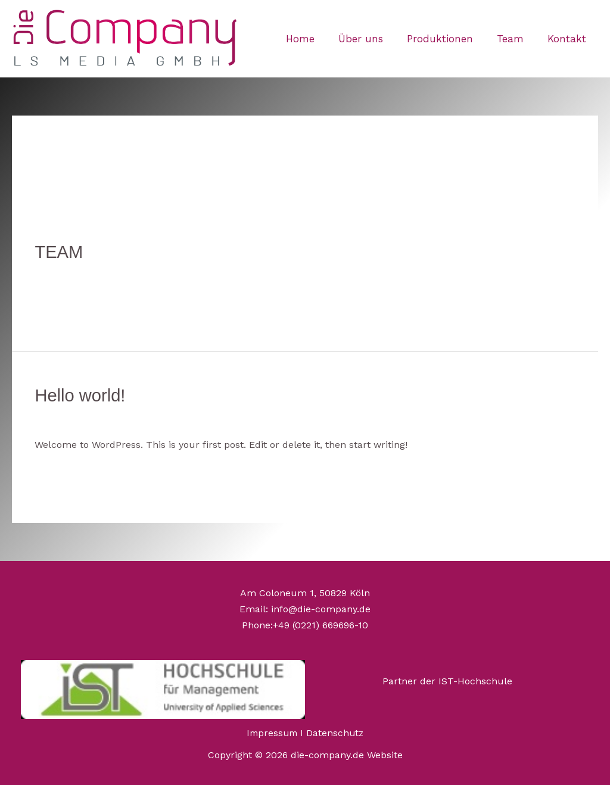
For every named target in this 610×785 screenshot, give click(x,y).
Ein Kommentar (71, 416)
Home (316, 39)
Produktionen (449, 39)
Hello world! (81, 394)
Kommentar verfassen (85, 273)
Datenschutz (336, 731)
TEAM (59, 251)
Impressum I (276, 731)
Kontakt (568, 39)
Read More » (63, 302)
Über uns (373, 39)
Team (515, 39)
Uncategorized (180, 273)
